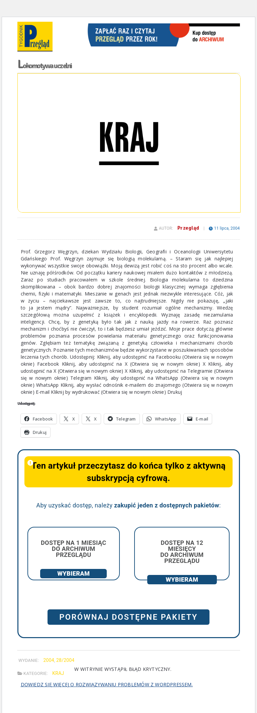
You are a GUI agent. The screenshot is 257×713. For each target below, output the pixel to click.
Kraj (58, 673)
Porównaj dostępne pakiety (128, 617)
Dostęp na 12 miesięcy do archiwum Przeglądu (182, 552)
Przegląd (188, 228)
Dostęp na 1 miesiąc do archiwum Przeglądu (73, 548)
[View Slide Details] (162, 25)
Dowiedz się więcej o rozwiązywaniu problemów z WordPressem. (107, 684)
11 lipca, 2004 (224, 228)
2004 (48, 660)
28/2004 (65, 660)
